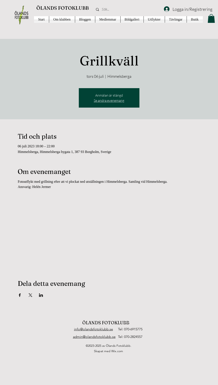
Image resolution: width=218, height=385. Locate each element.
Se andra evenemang (109, 100)
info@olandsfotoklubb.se (93, 329)
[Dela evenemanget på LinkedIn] (41, 295)
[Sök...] (127, 9)
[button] (211, 18)
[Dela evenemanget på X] (30, 295)
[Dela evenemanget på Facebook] (20, 295)
